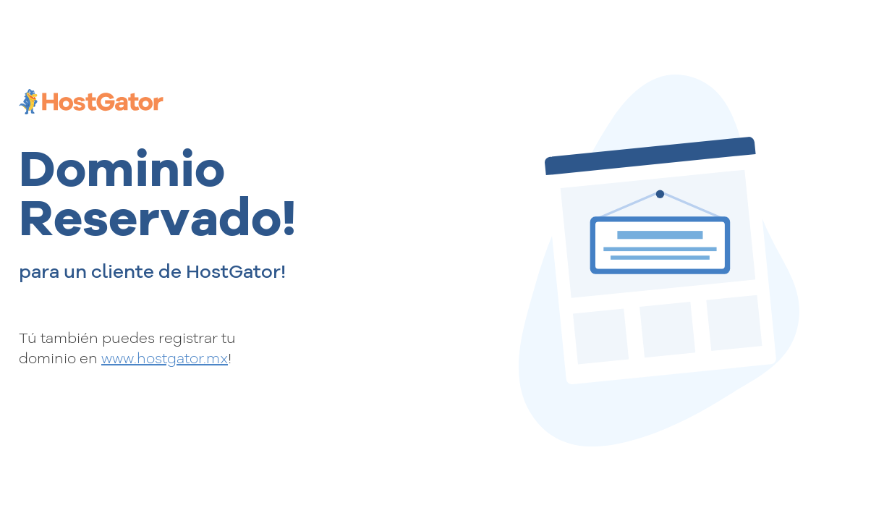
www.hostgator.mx (164, 358)
